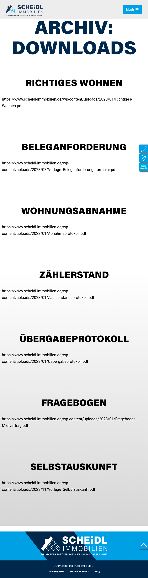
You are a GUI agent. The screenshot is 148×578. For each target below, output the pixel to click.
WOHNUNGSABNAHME (74, 212)
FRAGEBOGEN (74, 403)
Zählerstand (74, 275)
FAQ (97, 572)
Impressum (56, 572)
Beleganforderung (74, 148)
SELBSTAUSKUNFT (74, 467)
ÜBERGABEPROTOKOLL (74, 339)
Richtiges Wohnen (74, 84)
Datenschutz (79, 572)
